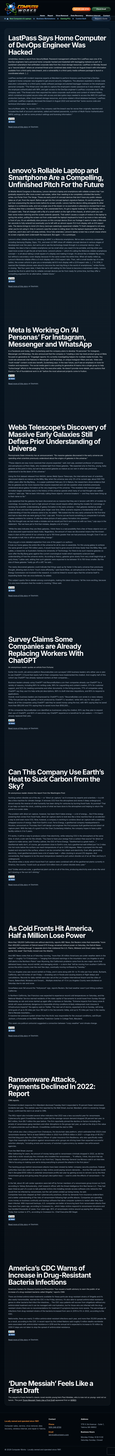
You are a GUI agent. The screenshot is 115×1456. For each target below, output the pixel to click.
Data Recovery (77, 16)
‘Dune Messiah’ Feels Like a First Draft (39, 1400)
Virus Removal (62, 16)
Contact (106, 16)
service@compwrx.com (59, 1435)
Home (42, 16)
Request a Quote (101, 19)
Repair (50, 16)
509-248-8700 (55, 1427)
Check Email (101, 9)
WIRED (73, 1400)
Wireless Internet (93, 16)
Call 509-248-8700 (81, 9)
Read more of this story (18, 127)
